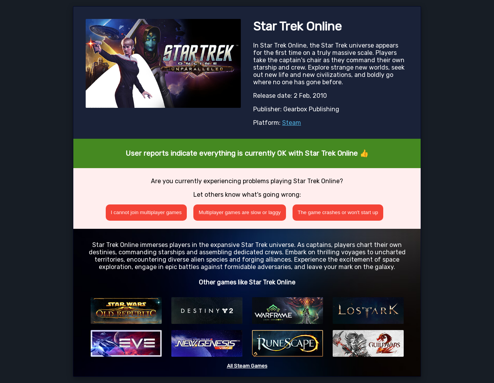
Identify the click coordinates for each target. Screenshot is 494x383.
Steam (291, 122)
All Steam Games (247, 366)
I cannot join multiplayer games (146, 212)
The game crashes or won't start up (338, 212)
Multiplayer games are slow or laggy (240, 212)
